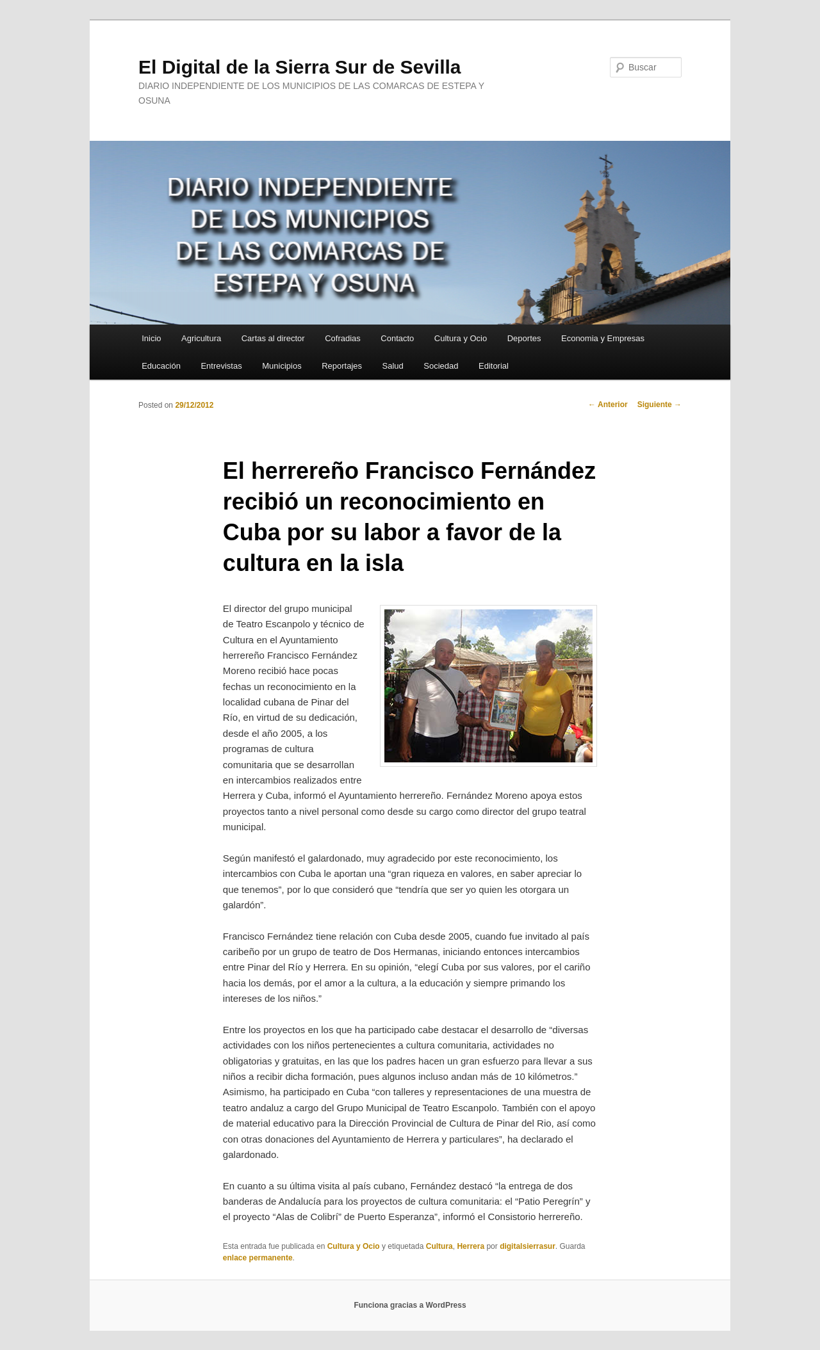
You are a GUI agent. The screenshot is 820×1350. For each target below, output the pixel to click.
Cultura (439, 1246)
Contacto (397, 338)
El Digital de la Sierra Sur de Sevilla (299, 66)
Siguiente (659, 404)
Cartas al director (273, 338)
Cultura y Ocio (460, 338)
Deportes (524, 338)
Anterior (608, 404)
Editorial (494, 366)
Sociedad (440, 366)
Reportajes (342, 366)
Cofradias (343, 338)
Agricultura (201, 338)
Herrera (470, 1246)
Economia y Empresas (602, 338)
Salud (393, 366)
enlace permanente (258, 1257)
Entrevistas (221, 366)
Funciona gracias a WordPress (410, 1305)
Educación (161, 366)
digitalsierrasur (527, 1246)
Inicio (151, 338)
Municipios (281, 366)
